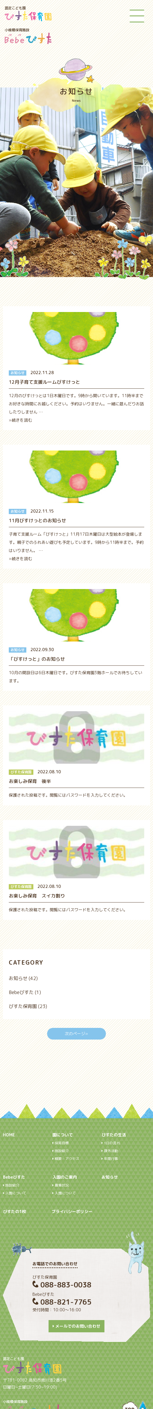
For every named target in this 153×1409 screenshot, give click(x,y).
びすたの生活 (114, 1135)
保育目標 (60, 1143)
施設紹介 (60, 1151)
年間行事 (110, 1159)
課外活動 (110, 1151)
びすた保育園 (23, 1006)
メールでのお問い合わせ (76, 1326)
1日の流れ (111, 1143)
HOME (9, 1135)
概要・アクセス (65, 1159)
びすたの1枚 (14, 1212)
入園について (14, 1193)
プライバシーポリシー (71, 1212)
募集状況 (60, 1185)
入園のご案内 (64, 1177)
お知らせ (18, 978)
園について (62, 1135)
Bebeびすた (21, 992)
